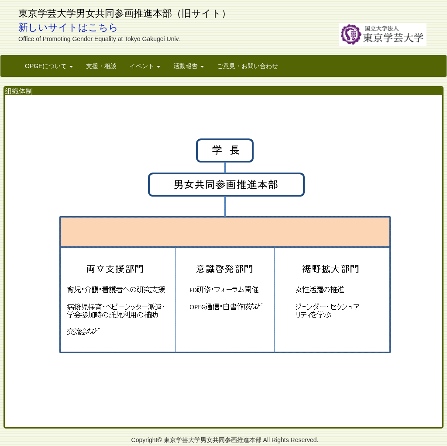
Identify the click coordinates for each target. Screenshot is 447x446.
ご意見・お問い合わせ (247, 65)
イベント (145, 65)
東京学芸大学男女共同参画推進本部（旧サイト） (124, 13)
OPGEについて (49, 65)
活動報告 (188, 65)
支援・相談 (101, 65)
